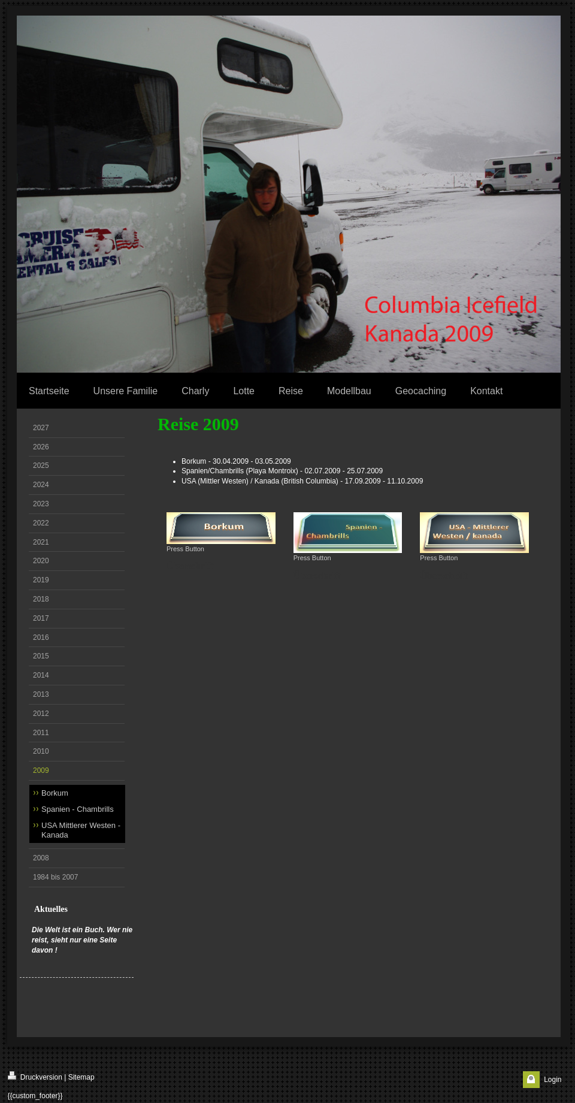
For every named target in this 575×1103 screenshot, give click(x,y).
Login (552, 1079)
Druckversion (35, 1076)
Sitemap (81, 1077)
